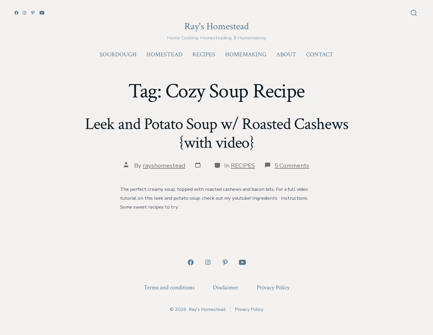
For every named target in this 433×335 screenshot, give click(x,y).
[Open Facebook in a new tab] (16, 12)
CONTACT (319, 54)
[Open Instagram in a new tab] (24, 12)
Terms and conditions (169, 287)
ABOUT (286, 54)
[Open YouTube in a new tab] (42, 12)
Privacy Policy (273, 287)
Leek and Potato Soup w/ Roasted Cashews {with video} (216, 133)
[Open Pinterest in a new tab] (32, 12)
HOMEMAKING (245, 54)
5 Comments (292, 165)
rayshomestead (164, 165)
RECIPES (203, 54)
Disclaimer (225, 287)
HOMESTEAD (164, 54)
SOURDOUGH (118, 54)
